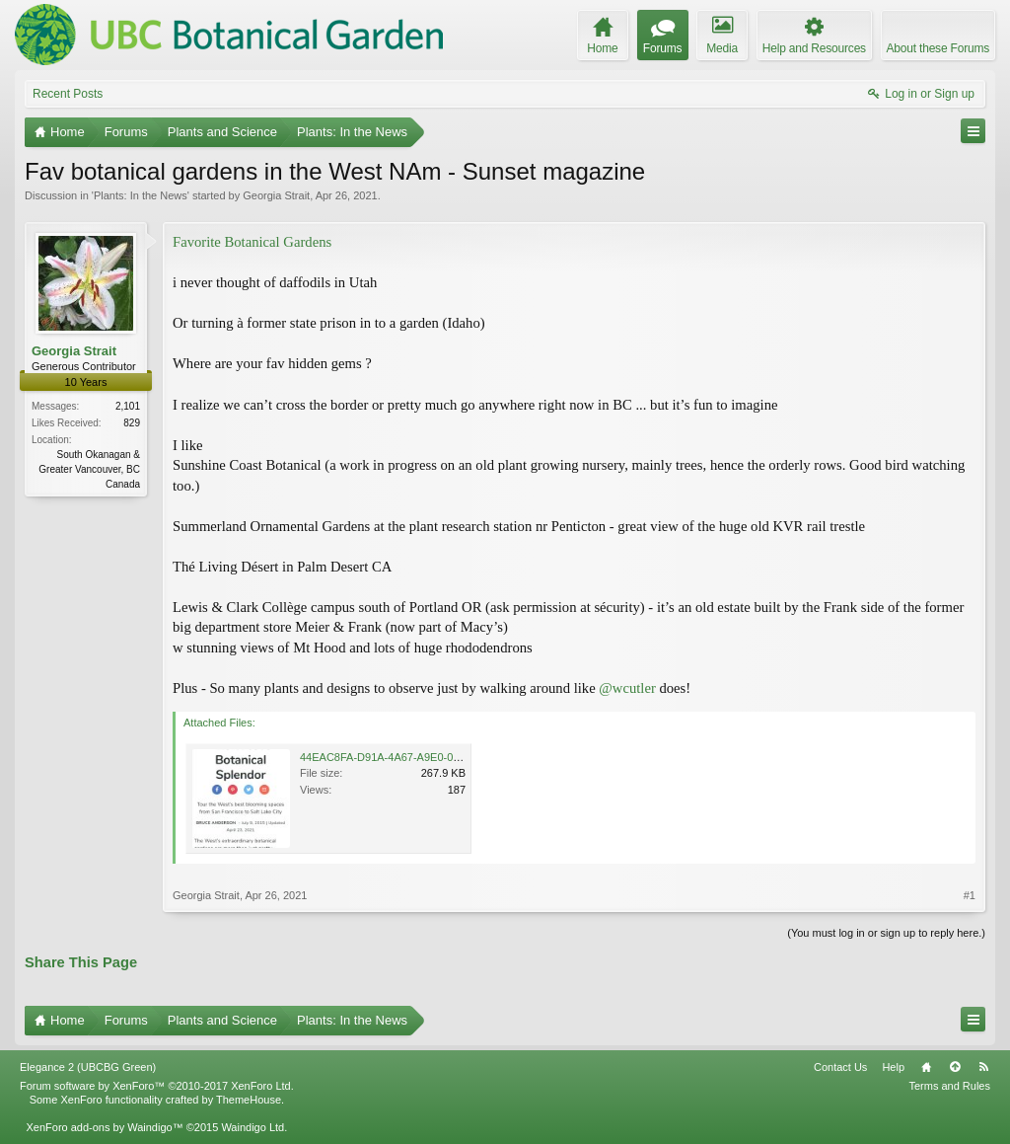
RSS (983, 1067)
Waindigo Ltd (252, 1127)
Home (926, 1067)
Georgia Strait (276, 195)
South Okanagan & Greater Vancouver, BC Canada (89, 469)
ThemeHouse (248, 1100)
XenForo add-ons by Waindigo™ (104, 1127)
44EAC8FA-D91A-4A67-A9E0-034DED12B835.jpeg (424, 757)
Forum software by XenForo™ (157, 1086)
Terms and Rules (949, 1086)
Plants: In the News (140, 195)
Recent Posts (68, 94)
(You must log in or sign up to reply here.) (886, 933)
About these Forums (938, 48)
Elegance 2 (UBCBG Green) (88, 1067)
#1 (969, 895)
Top (955, 1067)
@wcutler (627, 688)
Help (893, 1067)
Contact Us (840, 1067)
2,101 (127, 406)
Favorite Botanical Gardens (252, 242)
